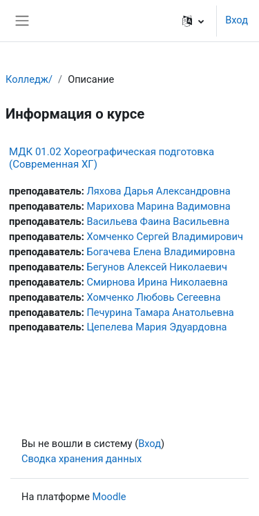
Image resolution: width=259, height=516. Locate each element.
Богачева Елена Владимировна (160, 252)
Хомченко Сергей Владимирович (164, 236)
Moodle (109, 496)
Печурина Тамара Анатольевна (159, 312)
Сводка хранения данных (81, 459)
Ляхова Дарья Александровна (158, 191)
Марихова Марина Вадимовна (158, 206)
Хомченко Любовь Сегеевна (153, 297)
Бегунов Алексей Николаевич (156, 267)
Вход (236, 20)
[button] (193, 20)
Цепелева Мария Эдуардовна (156, 327)
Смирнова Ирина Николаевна (156, 282)
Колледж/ (29, 79)
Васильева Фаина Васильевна (157, 221)
